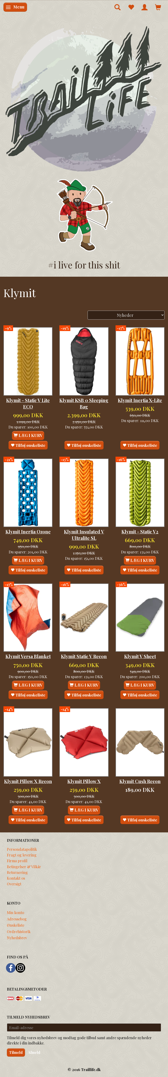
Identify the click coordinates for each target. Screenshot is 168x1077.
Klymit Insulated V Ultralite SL (84, 535)
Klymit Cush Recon (140, 781)
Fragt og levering (21, 854)
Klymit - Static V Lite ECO (28, 403)
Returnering (17, 872)
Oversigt (14, 883)
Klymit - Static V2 (139, 532)
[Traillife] (84, 98)
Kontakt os (16, 878)
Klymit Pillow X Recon (28, 781)
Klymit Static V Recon (84, 656)
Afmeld (34, 1052)
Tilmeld (16, 1052)
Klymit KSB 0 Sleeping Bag (83, 403)
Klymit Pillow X (84, 781)
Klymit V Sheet (140, 656)
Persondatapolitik (22, 849)
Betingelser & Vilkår (24, 866)
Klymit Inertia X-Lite (140, 400)
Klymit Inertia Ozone (28, 532)
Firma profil (17, 860)
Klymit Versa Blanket (28, 656)
